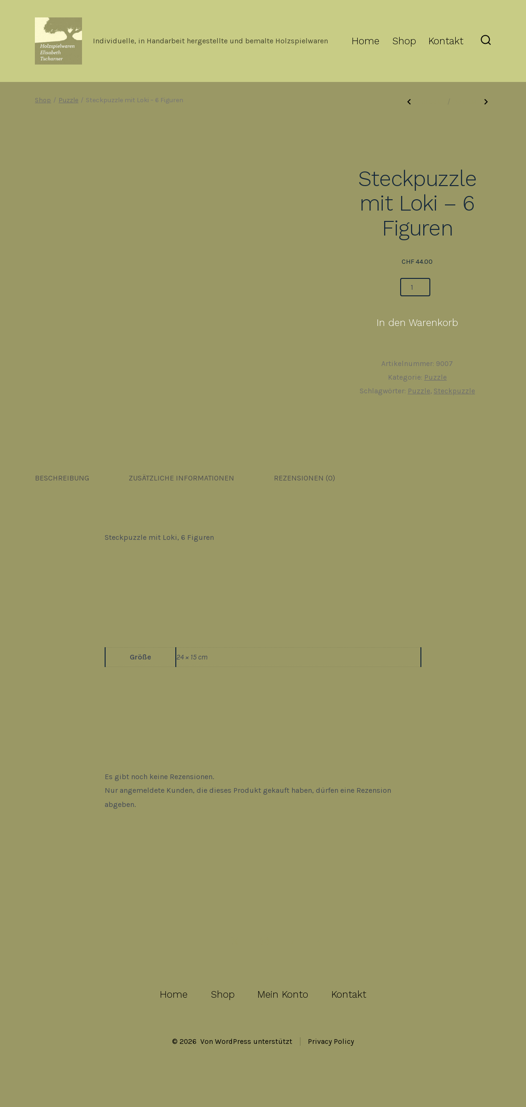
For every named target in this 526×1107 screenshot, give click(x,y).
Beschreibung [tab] (62, 477)
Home (365, 41)
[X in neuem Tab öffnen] (234, 941)
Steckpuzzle (454, 391)
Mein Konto (282, 994)
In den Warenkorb (417, 322)
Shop (404, 41)
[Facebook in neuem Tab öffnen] (205, 941)
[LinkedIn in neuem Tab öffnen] (292, 941)
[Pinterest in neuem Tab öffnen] (321, 941)
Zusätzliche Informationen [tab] (181, 477)
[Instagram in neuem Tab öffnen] (264, 941)
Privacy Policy (331, 1041)
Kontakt (445, 41)
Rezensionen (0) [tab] (304, 477)
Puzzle (68, 100)
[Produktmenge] (415, 287)
